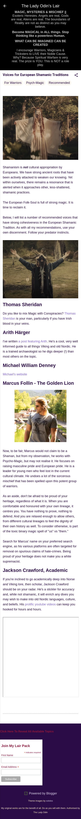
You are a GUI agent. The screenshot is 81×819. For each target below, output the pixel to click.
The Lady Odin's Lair (40, 5)
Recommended (59, 83)
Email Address (10, 767)
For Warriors (12, 83)
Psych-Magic (35, 83)
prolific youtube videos (40, 604)
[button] (76, 75)
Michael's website (15, 374)
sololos (49, 801)
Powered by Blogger (40, 793)
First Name (7, 755)
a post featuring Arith (32, 341)
